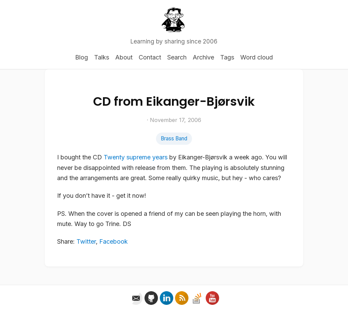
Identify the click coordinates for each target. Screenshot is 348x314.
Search (177, 57)
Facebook (113, 241)
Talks (101, 57)
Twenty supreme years (136, 157)
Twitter (86, 241)
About (124, 57)
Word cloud (256, 57)
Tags (227, 57)
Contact (150, 57)
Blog (81, 57)
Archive (203, 57)
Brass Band (174, 138)
